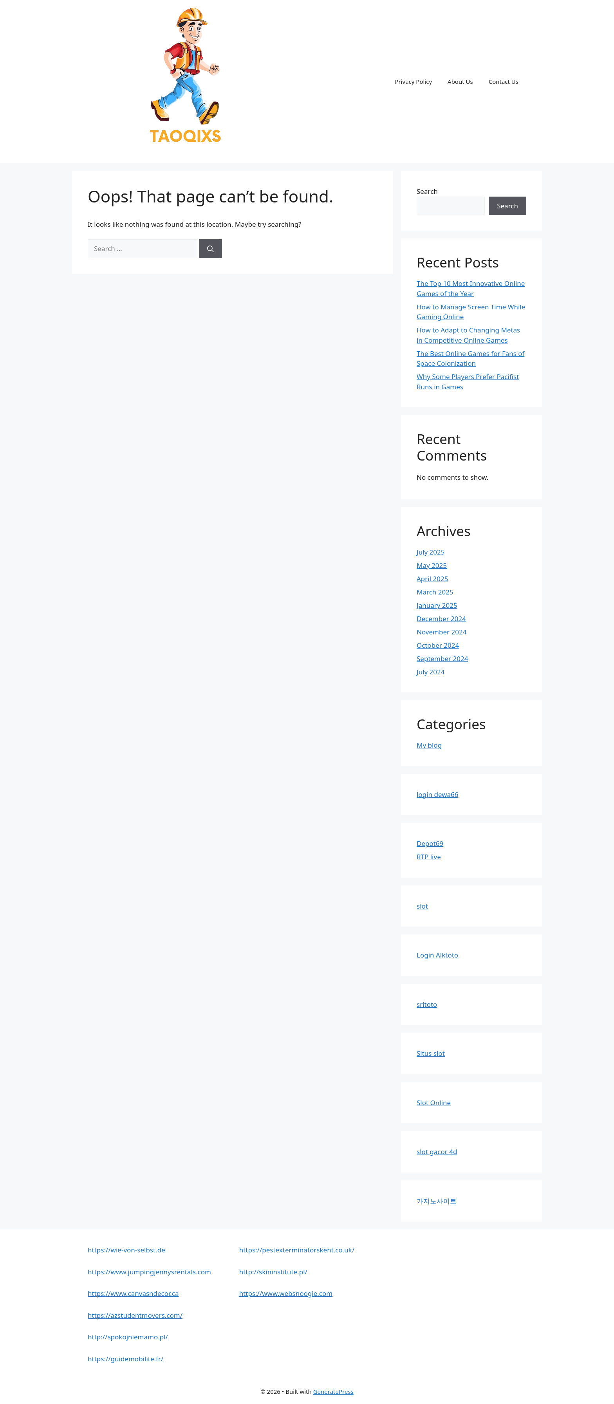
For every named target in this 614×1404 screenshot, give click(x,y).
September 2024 (442, 658)
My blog (429, 745)
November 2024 (441, 631)
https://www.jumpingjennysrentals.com (149, 1271)
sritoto (427, 1004)
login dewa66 (438, 794)
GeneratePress (333, 1391)
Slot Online (434, 1102)
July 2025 (431, 552)
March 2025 (435, 591)
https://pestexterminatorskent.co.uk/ (297, 1249)
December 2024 (441, 618)
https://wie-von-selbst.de (126, 1249)
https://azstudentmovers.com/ (135, 1315)
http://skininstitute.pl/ (273, 1271)
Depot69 (430, 843)
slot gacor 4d (437, 1151)
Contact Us (503, 81)
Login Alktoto (437, 954)
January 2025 (437, 605)
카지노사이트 (437, 1200)
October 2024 (438, 645)
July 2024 (431, 671)
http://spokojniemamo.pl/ (128, 1336)
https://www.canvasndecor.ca (133, 1293)
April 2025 (432, 578)
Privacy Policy (413, 81)
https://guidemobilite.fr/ (125, 1358)
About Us (460, 81)
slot (422, 906)
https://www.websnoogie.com (286, 1293)
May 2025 (432, 565)
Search (427, 191)
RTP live (429, 856)
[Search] (210, 248)
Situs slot (431, 1053)
